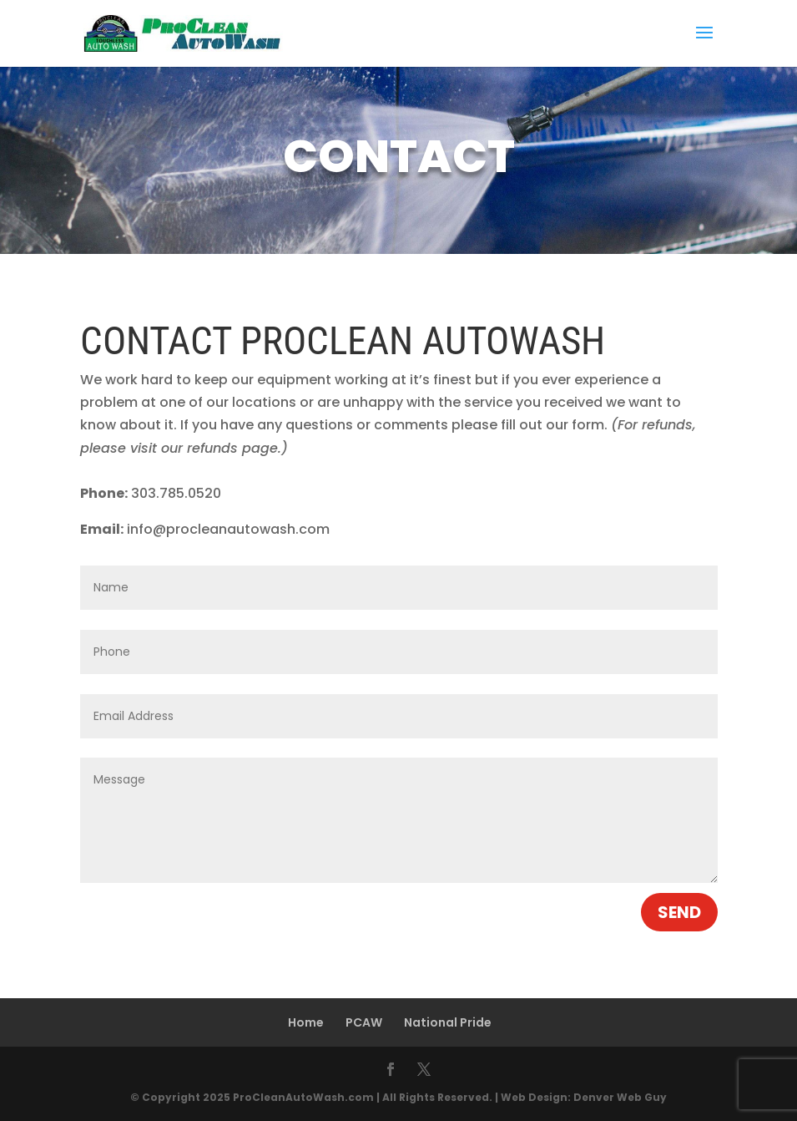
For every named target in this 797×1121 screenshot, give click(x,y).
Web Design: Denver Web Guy (584, 1097)
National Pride (448, 1022)
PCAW (364, 1022)
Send (679, 912)
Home (306, 1022)
